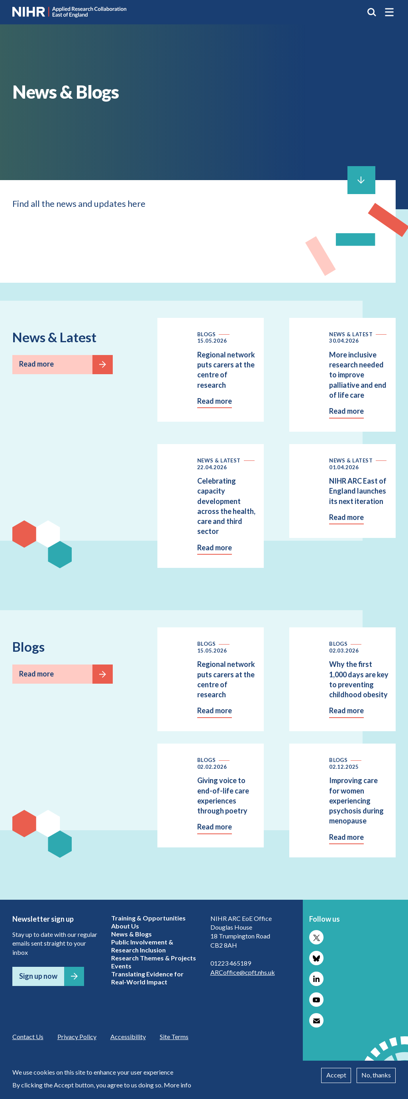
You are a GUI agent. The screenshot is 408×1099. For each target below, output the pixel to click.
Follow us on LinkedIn (316, 979)
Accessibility (128, 1036)
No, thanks (376, 1075)
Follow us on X (316, 937)
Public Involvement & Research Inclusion (142, 946)
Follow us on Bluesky (316, 958)
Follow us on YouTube (316, 999)
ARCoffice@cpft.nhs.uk (242, 972)
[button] (389, 12)
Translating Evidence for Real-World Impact (147, 978)
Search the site (371, 12)
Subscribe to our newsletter (316, 1020)
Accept (336, 1075)
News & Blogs (131, 934)
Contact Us (27, 1036)
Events (121, 966)
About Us (125, 926)
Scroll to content (361, 180)
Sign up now (38, 976)
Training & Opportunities (148, 918)
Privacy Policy (76, 1036)
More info (177, 1085)
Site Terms (174, 1036)
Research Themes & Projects (153, 958)
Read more (36, 363)
